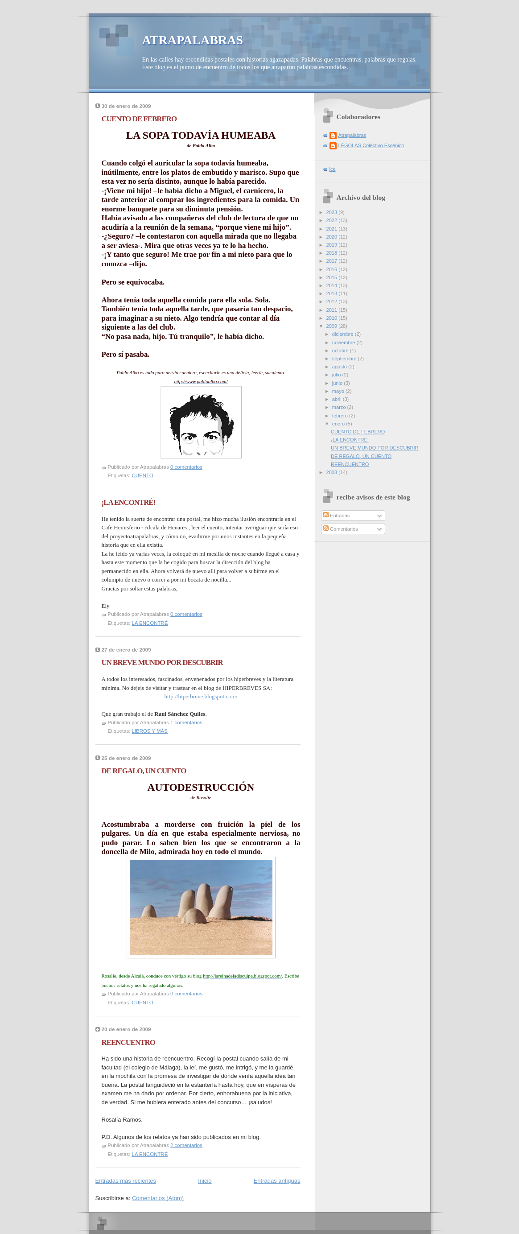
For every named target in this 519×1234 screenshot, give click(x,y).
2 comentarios (186, 1145)
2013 (332, 293)
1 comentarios (186, 722)
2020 (332, 236)
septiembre (345, 358)
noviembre (344, 342)
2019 (332, 245)
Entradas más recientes (126, 1180)
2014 (332, 285)
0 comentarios (186, 467)
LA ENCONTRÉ (150, 623)
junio (338, 383)
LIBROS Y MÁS (150, 731)
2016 (332, 269)
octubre (341, 350)
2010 (332, 318)
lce (333, 169)
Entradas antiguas (277, 1180)
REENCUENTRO (128, 1042)
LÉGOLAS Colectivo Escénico (371, 145)
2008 (332, 472)
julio (337, 374)
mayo (339, 391)
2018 (332, 253)
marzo (339, 407)
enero (339, 423)
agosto (340, 366)
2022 (332, 220)
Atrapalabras (352, 135)
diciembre (343, 334)
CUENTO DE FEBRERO (139, 119)
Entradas (336, 515)
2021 (332, 228)
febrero (340, 415)
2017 (332, 261)
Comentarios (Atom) (158, 1198)
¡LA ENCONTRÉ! (129, 502)
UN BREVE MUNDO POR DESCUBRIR (162, 662)
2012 (332, 301)
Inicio (204, 1180)
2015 (332, 277)
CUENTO (142, 475)
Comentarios (340, 529)
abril (337, 399)
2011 (332, 310)
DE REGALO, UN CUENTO (144, 771)
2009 (332, 326)
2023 (332, 212)
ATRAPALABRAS (192, 40)
